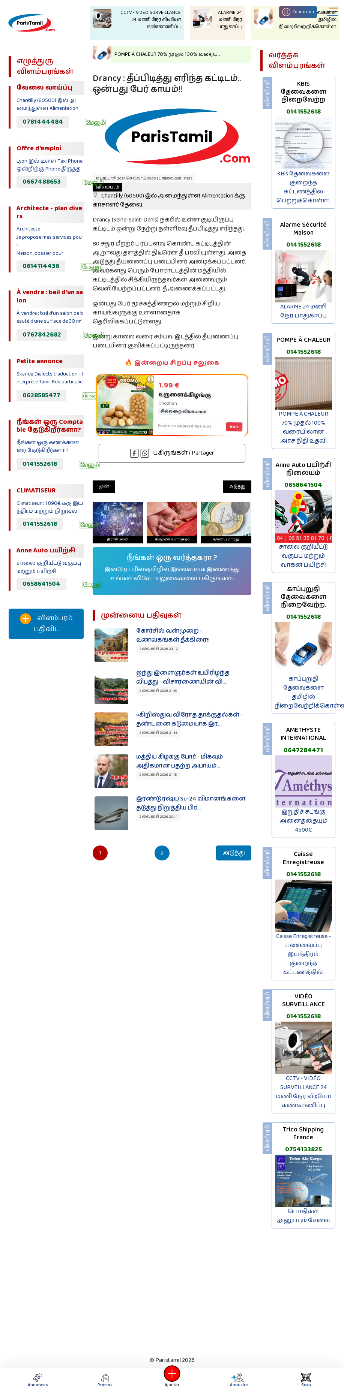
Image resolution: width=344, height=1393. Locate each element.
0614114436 (41, 266)
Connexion (298, 12)
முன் (104, 486)
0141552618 (40, 464)
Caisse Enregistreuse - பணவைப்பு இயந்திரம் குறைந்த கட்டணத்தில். (303, 954)
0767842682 (42, 334)
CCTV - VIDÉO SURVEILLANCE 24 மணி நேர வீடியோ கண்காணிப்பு (303, 1092)
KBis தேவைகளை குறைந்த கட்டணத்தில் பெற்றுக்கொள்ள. (303, 187)
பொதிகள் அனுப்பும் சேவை (303, 1216)
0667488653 (42, 182)
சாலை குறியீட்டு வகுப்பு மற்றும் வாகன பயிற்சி (303, 556)
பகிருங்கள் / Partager (172, 453)
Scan (306, 1380)
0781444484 (43, 122)
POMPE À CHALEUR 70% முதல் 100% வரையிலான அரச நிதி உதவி (303, 427)
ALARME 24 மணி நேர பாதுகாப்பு (303, 311)
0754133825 (303, 1149)
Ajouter (172, 1380)
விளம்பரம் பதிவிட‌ (46, 623)
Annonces (38, 1380)
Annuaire (238, 1380)
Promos (105, 1380)
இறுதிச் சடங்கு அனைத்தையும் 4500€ (303, 821)
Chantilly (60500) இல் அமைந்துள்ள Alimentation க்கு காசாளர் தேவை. (169, 196)
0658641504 (41, 584)
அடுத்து (237, 486)
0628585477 (41, 395)
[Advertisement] (46, 769)
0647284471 (303, 750)
